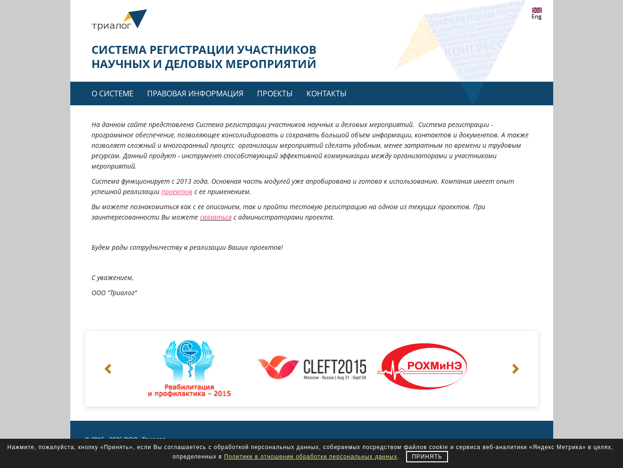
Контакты (327, 93)
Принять (427, 456)
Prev (108, 368)
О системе (112, 93)
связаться (216, 217)
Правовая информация (195, 93)
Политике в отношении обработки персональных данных (310, 456)
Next (515, 368)
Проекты (275, 93)
